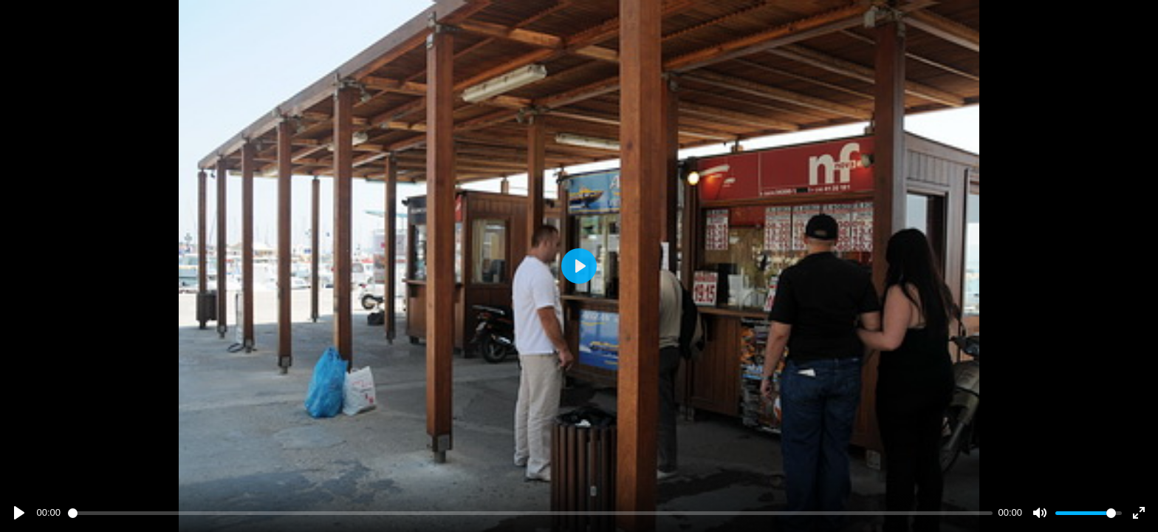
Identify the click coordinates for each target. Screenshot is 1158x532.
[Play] (19, 513)
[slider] (530, 513)
